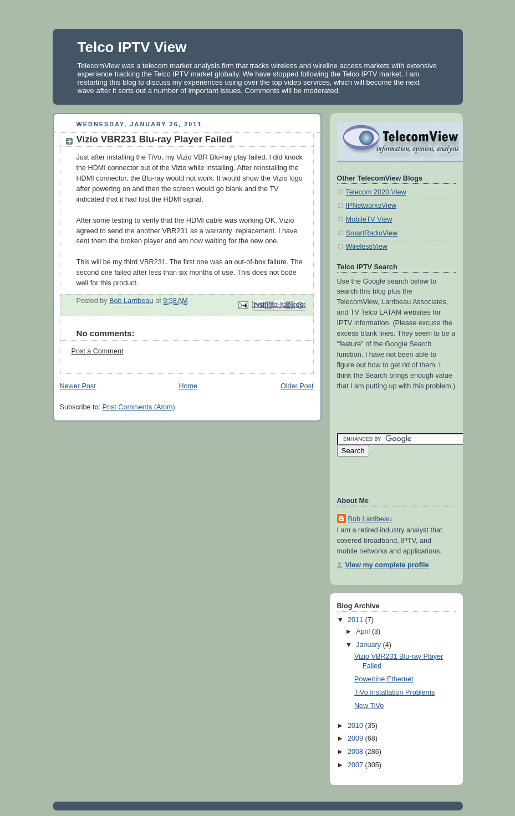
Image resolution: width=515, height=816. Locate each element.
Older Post (297, 386)
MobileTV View (369, 219)
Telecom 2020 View (376, 192)
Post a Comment (98, 351)
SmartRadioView (372, 233)
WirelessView (366, 246)
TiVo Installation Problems (394, 692)
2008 (356, 752)
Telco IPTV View (132, 47)
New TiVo (369, 706)
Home (188, 386)
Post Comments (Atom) (139, 407)
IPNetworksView (371, 205)
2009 (356, 738)
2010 (356, 726)
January (369, 645)
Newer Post (78, 386)
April (364, 631)
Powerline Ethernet (384, 679)
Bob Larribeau (370, 519)
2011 (356, 620)
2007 (356, 765)
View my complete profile (387, 565)
